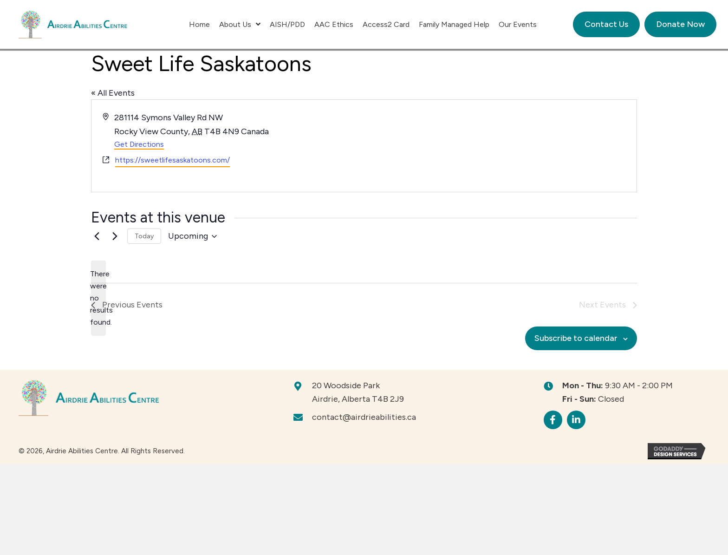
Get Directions (139, 144)
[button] (553, 420)
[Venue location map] (499, 146)
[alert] (98, 298)
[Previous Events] (96, 236)
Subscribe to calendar (576, 338)
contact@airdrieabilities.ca (364, 417)
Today (144, 236)
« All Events (113, 93)
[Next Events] (114, 236)
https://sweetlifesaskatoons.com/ (172, 160)
